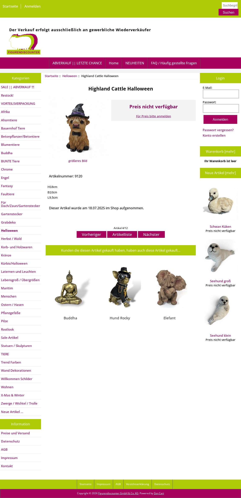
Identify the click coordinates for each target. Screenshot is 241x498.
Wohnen (7, 387)
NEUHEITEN (134, 63)
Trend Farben (11, 362)
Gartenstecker (11, 214)
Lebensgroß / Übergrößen (20, 280)
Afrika (5, 112)
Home (114, 63)
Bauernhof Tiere (13, 128)
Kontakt (7, 466)
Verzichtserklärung (137, 484)
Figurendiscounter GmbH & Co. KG (118, 493)
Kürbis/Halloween (14, 263)
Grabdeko (8, 222)
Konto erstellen (214, 135)
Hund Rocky (120, 317)
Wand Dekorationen (16, 370)
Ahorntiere (9, 120)
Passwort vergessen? (218, 130)
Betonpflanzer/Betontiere (20, 136)
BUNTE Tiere (10, 161)
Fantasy (7, 186)
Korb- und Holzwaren (16, 247)
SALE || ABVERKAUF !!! (17, 87)
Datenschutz (10, 441)
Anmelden (32, 6)
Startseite (10, 6)
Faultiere (7, 194)
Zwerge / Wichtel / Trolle (19, 403)
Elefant (169, 317)
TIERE (5, 354)
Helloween (69, 76)
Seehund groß (220, 261)
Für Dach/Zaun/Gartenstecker (20, 204)
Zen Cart (159, 493)
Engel (5, 178)
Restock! (7, 95)
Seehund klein (220, 316)
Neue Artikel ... (12, 412)
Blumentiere (10, 144)
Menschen (8, 296)
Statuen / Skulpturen (16, 346)
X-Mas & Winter (12, 395)
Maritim (7, 288)
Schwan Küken (220, 207)
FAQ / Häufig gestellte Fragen (174, 63)
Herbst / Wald (11, 239)
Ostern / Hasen (12, 305)
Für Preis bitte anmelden (153, 116)
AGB (4, 449)
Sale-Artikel (9, 337)
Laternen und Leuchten (18, 271)
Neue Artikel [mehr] (220, 173)
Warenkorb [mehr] (220, 151)
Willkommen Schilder (16, 379)
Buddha (7, 153)
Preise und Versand (15, 433)
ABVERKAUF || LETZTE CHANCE (77, 63)
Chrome (7, 169)
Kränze (6, 255)
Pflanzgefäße (11, 313)
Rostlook (7, 329)
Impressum (9, 458)
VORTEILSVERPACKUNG (18, 103)
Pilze (4, 321)
